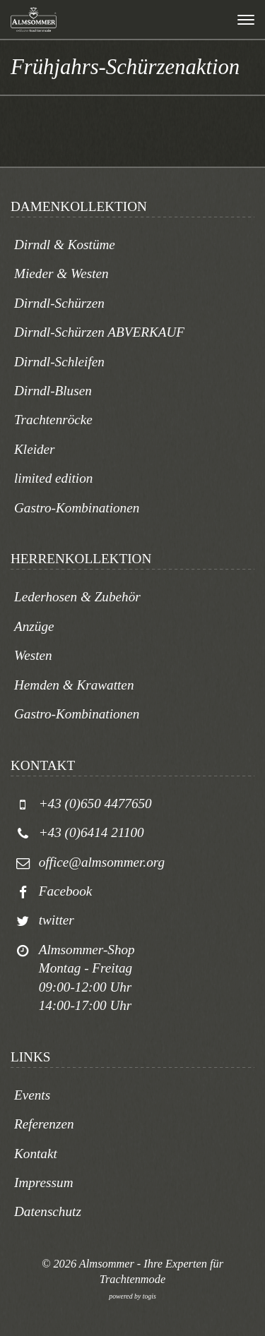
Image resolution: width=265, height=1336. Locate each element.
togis (149, 1296)
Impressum (43, 1182)
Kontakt (35, 1153)
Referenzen (44, 1124)
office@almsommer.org (102, 862)
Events (32, 1095)
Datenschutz (47, 1211)
